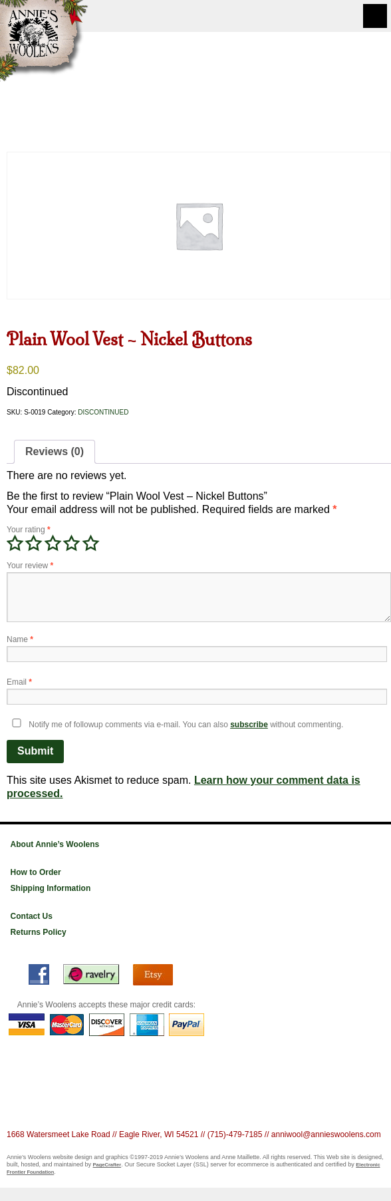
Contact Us (32, 916)
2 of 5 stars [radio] (33, 544)
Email (19, 682)
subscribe (249, 724)
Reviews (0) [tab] (54, 451)
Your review (30, 565)
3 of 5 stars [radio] (53, 544)
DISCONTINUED (103, 412)
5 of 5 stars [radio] (90, 544)
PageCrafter (107, 1165)
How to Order (36, 872)
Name (20, 639)
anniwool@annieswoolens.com (326, 1134)
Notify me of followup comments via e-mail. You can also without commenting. (175, 724)
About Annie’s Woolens (55, 844)
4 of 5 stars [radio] (71, 544)
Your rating (29, 529)
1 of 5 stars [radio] (15, 544)
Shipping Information (51, 888)
